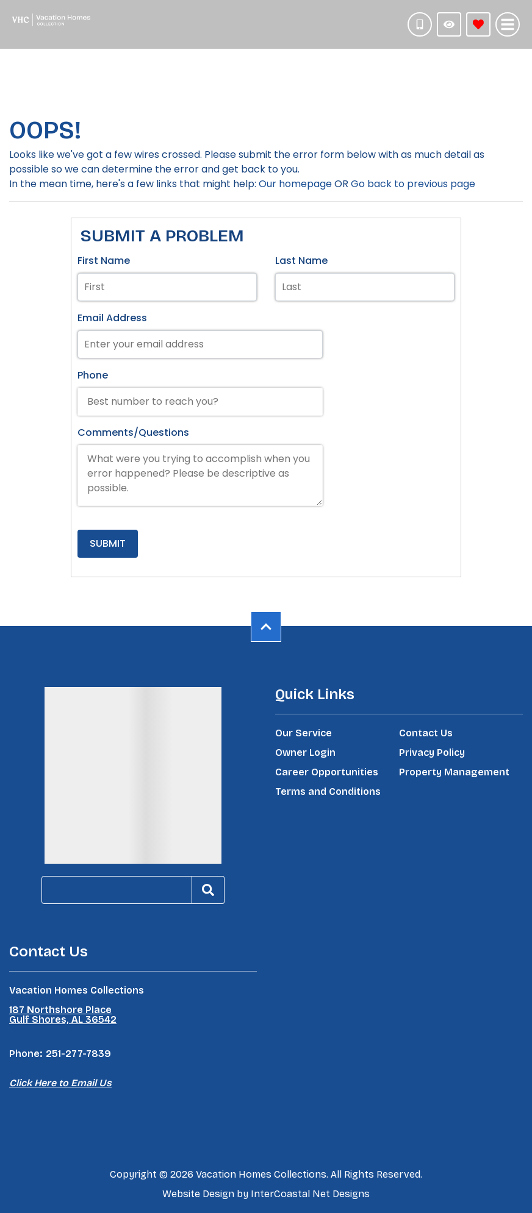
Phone (92, 375)
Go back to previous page (413, 184)
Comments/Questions (133, 432)
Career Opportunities (326, 772)
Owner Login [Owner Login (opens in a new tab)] (305, 753)
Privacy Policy (432, 753)
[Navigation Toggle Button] (507, 24)
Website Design (198, 1194)
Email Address (112, 318)
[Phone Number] (420, 24)
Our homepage (295, 184)
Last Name (301, 261)
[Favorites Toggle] (478, 24)
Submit (108, 543)
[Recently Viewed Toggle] (449, 24)
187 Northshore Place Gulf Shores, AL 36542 (63, 1015)
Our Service (303, 733)
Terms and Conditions (328, 792)
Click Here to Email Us (60, 1083)
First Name (103, 261)
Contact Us (426, 733)
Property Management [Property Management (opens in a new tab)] (454, 772)
